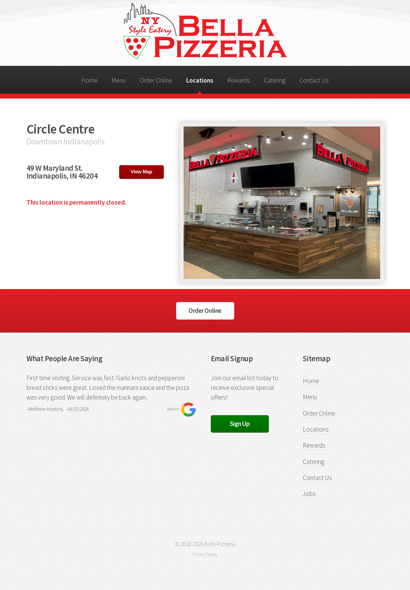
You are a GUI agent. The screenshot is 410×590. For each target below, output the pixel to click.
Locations (199, 80)
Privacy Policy (205, 554)
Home (89, 80)
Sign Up (240, 424)
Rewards (238, 80)
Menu (118, 80)
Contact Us (314, 80)
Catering (275, 80)
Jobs (309, 494)
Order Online (156, 80)
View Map (141, 171)
